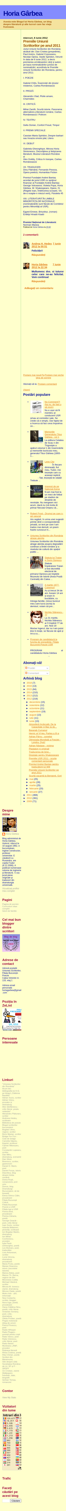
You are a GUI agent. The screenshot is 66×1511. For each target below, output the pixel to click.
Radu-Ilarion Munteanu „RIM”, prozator (10, 1345)
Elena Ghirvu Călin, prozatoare (11, 1196)
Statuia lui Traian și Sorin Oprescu (53, 559)
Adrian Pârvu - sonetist (40, 736)
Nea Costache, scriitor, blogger (9, 1299)
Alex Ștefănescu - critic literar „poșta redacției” (10, 1109)
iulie (31, 718)
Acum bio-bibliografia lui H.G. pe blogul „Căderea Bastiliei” (11, 1091)
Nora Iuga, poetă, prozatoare (10, 1303)
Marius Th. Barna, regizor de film (10, 1276)
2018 (30, 682)
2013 (30, 695)
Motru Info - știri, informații (9, 1294)
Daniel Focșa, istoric (11, 1170)
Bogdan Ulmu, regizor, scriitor (9, 1130)
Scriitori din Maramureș (7, 1358)
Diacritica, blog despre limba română (9, 1175)
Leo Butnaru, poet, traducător (10, 1249)
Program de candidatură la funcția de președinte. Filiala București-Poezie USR (44, 642)
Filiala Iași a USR (10, 1209)
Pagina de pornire (43, 376)
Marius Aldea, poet (10, 1273)
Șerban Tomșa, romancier (9, 1381)
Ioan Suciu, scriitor (10, 1225)
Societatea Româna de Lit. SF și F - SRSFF (11, 1366)
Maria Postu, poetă (11, 1264)
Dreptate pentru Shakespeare (44, 755)
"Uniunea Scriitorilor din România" (11, 1085)
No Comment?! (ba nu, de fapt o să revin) (53, 404)
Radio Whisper (9, 1330)
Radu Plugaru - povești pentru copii (11, 1333)
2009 (30, 801)
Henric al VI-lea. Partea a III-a (44, 733)
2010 (30, 798)
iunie (32, 721)
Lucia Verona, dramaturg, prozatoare (8, 1259)
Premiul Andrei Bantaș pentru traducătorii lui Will (44, 765)
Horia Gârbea (22, 13)
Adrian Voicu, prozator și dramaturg (8, 1102)
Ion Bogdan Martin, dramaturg (11, 1233)
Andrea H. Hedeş (42, 243)
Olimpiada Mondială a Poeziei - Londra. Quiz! (45, 741)
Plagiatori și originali (39, 748)
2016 (30, 686)
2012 (30, 698)
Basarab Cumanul (38, 730)
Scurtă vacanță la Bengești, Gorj (45, 775)
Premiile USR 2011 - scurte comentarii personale (43, 759)
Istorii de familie (9, 911)
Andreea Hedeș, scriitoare (9, 1119)
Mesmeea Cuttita (10, 1280)
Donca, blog (7, 1186)
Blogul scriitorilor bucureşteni (9, 1126)
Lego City (49, 461)
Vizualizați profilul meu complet (10, 889)
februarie (34, 788)
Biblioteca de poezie (11, 1123)
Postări (30, 668)
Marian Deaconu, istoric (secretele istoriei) (10, 1268)
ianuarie (33, 792)
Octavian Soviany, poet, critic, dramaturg (10, 1313)
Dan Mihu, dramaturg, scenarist (11, 1155)
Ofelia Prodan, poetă (11, 1318)
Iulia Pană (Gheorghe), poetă (10, 1244)
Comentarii (32, 673)
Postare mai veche (54, 375)
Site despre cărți (9, 1361)
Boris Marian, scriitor (11, 1134)
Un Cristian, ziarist (10, 1371)
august (33, 714)
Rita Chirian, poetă (10, 1355)
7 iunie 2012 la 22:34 (46, 266)
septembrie (35, 711)
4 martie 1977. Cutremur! (52, 586)
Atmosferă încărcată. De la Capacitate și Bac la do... (43, 725)
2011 (30, 795)
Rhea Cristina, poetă (11, 1352)
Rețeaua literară (9, 1350)
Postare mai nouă (32, 375)
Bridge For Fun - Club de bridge (9, 1137)
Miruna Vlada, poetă (11, 1291)
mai (31, 779)
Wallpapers (7, 1373)
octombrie (34, 708)
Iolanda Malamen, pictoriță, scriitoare (10, 1228)
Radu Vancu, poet (10, 1336)
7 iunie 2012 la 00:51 (46, 245)
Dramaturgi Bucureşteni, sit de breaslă (10, 1191)
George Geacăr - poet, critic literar (10, 1221)
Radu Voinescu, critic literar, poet (9, 1340)
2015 (30, 689)
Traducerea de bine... (40, 752)
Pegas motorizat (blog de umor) (9, 1321)
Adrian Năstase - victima (41, 745)
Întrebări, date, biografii (9, 1376)
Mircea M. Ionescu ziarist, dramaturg (10, 1287)
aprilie (32, 782)
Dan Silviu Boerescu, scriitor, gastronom (10, 1161)
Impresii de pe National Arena (52, 487)
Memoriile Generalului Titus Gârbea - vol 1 (53, 434)
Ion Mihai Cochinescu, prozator (8, 1238)
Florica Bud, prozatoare (7, 1212)
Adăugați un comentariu (38, 288)
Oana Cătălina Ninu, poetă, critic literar (11, 1308)
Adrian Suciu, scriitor (11, 1097)
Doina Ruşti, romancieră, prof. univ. (10, 1181)
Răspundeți (38, 254)
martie (32, 785)
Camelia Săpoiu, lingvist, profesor (9, 1142)
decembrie (35, 702)
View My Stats (9, 1397)
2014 (30, 692)
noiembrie (34, 705)
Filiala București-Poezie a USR (10, 1205)
